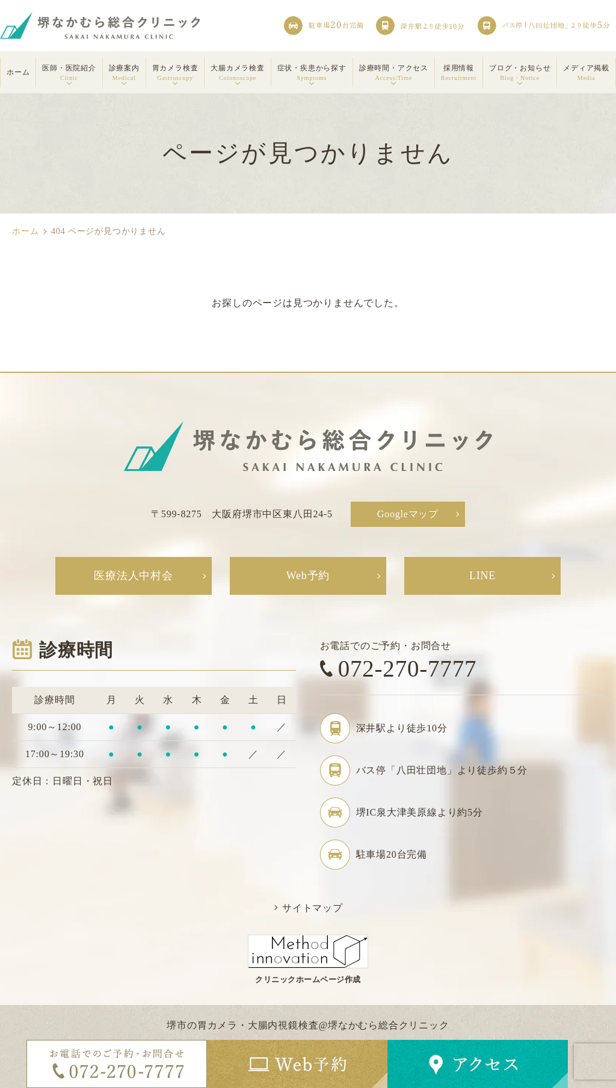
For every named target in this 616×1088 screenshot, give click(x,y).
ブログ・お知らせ (519, 73)
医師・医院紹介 (69, 73)
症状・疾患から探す (311, 73)
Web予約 (308, 576)
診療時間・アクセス (393, 73)
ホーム (25, 231)
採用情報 (458, 73)
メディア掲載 (586, 73)
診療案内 (124, 73)
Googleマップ (408, 514)
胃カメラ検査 (175, 73)
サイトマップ (312, 908)
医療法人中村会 (133, 576)
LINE (482, 576)
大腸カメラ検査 (238, 73)
